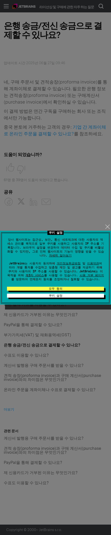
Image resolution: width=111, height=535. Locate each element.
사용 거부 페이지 (92, 275)
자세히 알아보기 (60, 255)
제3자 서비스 (35, 275)
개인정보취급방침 (69, 263)
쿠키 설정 (55, 296)
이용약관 (93, 263)
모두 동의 (55, 289)
